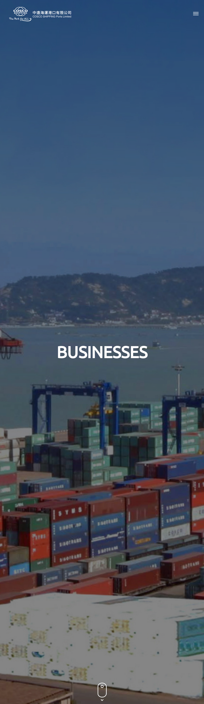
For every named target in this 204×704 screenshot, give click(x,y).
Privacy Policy (77, 689)
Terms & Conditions (106, 689)
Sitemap (131, 689)
